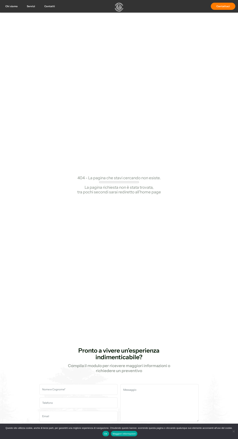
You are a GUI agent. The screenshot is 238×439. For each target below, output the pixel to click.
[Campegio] (119, 8)
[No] (233, 431)
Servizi (31, 6)
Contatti (49, 6)
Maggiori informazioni (124, 433)
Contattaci (223, 6)
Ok (105, 433)
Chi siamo (11, 6)
